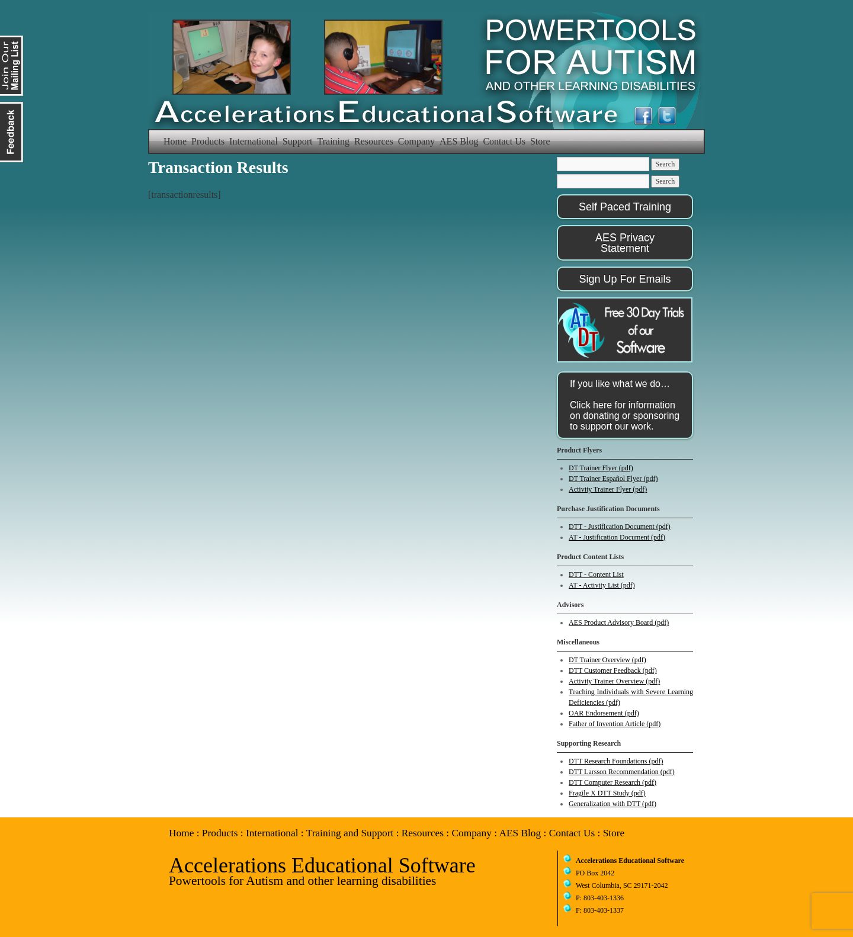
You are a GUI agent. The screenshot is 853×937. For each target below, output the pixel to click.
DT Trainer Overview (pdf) (607, 660)
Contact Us (504, 141)
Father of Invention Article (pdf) (614, 724)
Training (334, 141)
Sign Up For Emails (625, 279)
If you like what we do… (624, 404)
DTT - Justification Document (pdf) (620, 526)
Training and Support (350, 833)
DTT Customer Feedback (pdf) (613, 670)
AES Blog (459, 141)
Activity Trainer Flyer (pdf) (608, 489)
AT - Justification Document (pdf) (617, 537)
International (253, 141)
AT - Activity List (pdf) (602, 585)
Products (208, 141)
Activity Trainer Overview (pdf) (614, 681)
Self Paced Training (625, 207)
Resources (373, 141)
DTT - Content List (596, 574)
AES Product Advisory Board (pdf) (619, 622)
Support (298, 141)
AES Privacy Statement (625, 243)
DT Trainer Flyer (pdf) (601, 468)
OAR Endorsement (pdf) (604, 713)
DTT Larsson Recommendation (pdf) (622, 772)
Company (416, 141)
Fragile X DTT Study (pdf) (607, 793)
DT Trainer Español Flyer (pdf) (613, 478)
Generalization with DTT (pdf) (612, 804)
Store (540, 141)
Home (175, 141)
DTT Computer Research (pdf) (612, 782)
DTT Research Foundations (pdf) (616, 761)
